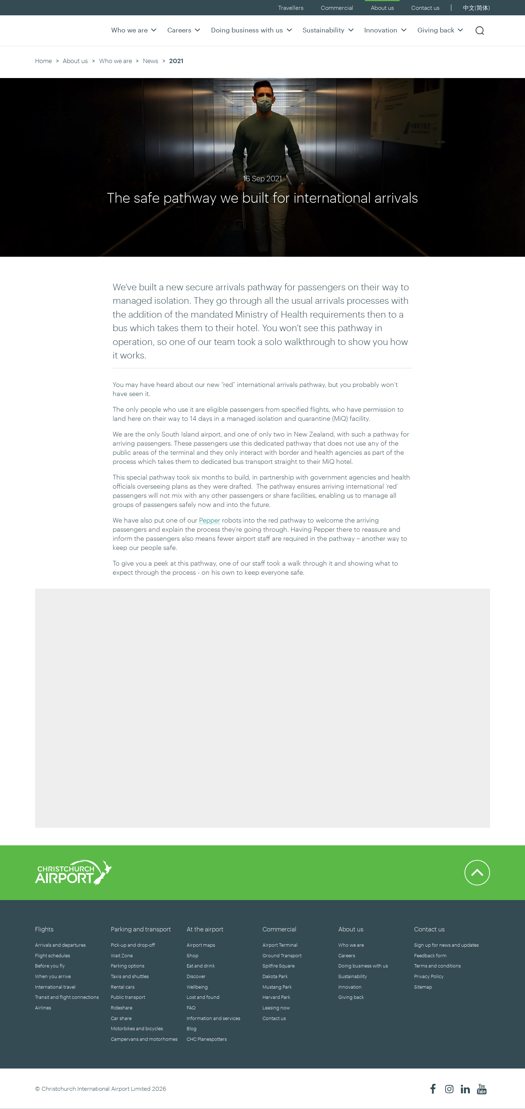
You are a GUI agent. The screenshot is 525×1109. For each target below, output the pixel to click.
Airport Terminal (280, 945)
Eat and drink (201, 966)
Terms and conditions (437, 966)
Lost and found (203, 997)
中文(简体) (476, 7)
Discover (196, 976)
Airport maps (201, 945)
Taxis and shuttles (130, 976)
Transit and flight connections (67, 997)
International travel (55, 987)
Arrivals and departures (60, 945)
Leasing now (276, 1008)
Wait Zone (122, 955)
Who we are (135, 29)
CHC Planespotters (207, 1039)
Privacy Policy (429, 976)
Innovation (386, 29)
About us (382, 7)
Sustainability (329, 29)
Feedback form (430, 955)
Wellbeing (197, 987)
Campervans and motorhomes (144, 1039)
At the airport (205, 928)
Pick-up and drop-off (133, 945)
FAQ (191, 1008)
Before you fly (50, 966)
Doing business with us (252, 29)
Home (43, 60)
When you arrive (53, 976)
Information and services (213, 1018)
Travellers (290, 7)
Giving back (441, 29)
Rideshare (121, 1008)
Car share (121, 1018)
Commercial (337, 7)
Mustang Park (277, 987)
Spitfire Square (278, 966)
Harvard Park (276, 997)
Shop (192, 955)
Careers (184, 29)
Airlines (43, 1008)
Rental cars (123, 987)
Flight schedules (52, 955)
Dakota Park (275, 976)
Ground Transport (282, 955)
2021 (176, 60)
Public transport (128, 997)
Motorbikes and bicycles (137, 1028)
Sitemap (423, 987)
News (150, 60)
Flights (44, 928)
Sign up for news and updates (446, 945)
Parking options (127, 966)
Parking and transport (141, 928)
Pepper (209, 520)
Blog (192, 1028)
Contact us (425, 7)
